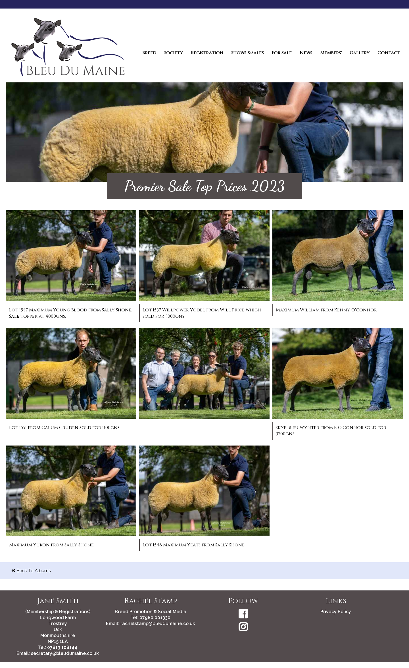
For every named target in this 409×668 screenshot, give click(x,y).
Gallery (360, 53)
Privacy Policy (335, 611)
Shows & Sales (247, 53)
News (306, 53)
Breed (149, 53)
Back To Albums (31, 570)
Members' (331, 53)
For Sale (282, 53)
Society (173, 53)
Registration (207, 53)
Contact (388, 53)
